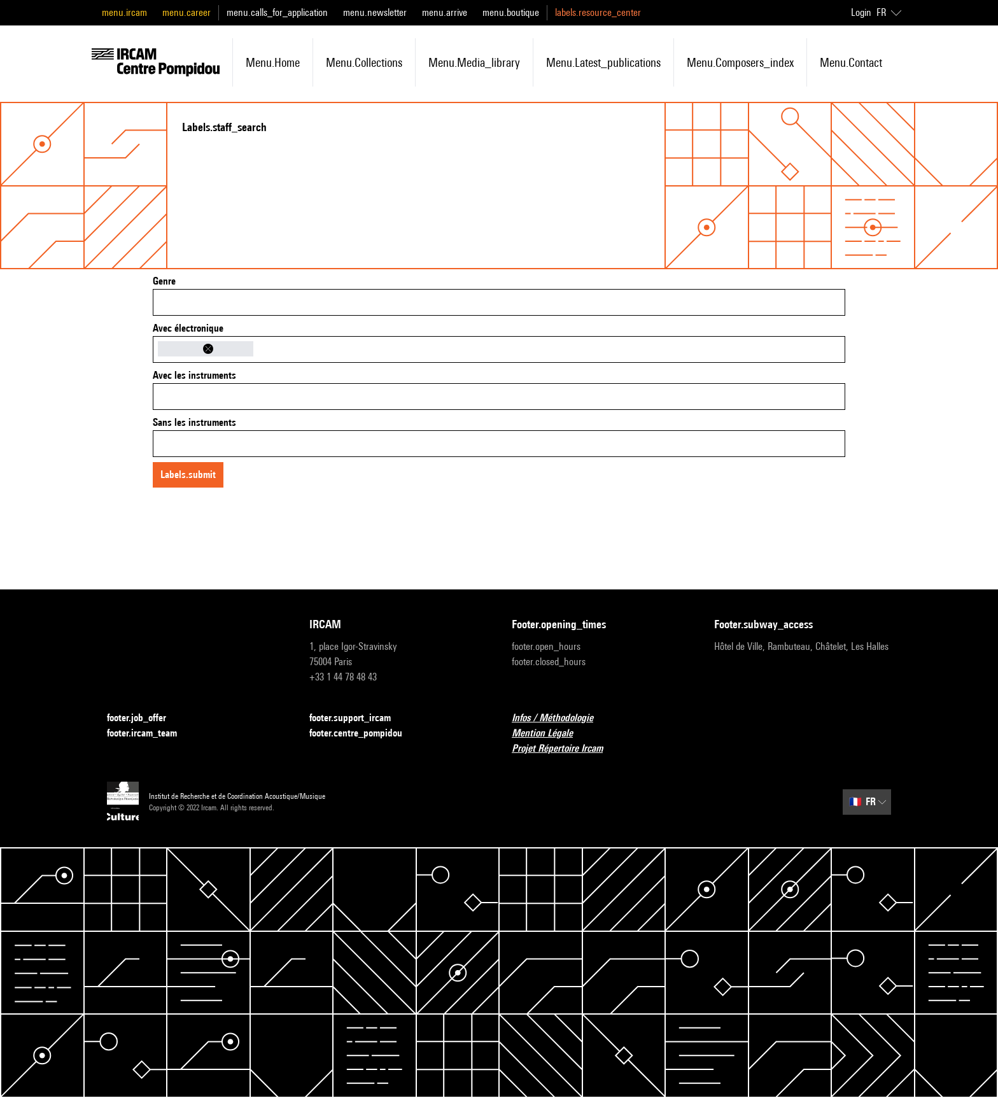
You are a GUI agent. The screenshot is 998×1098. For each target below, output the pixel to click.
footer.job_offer (144, 718)
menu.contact (851, 62)
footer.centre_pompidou (363, 733)
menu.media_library (474, 62)
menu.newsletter (375, 12)
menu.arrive (444, 12)
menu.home (273, 62)
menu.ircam (124, 12)
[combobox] (499, 302)
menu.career (186, 12)
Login (861, 12)
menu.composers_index (740, 62)
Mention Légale (550, 733)
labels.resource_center (598, 12)
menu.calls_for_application (277, 12)
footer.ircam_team (149, 733)
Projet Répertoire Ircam (565, 749)
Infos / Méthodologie (560, 718)
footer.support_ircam (357, 718)
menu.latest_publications (603, 62)
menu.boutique (510, 12)
